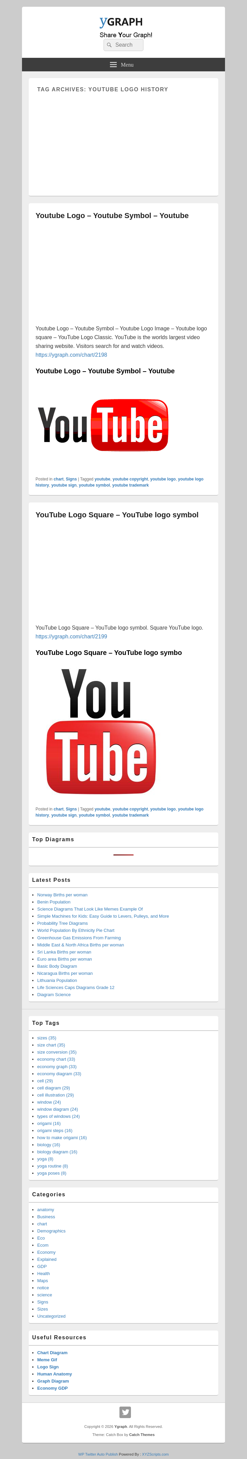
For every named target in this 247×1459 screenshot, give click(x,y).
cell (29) (45, 1080)
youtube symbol (94, 485)
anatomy (45, 1209)
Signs (71, 479)
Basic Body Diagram (57, 966)
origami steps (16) (54, 1130)
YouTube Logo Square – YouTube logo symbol (117, 515)
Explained (47, 1259)
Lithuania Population (57, 980)
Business (46, 1216)
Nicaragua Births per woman (65, 973)
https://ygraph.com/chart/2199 (71, 636)
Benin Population (53, 901)
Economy (46, 1252)
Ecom (42, 1245)
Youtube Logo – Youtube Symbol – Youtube (112, 215)
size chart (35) (51, 1045)
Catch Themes (142, 1435)
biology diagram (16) (57, 1151)
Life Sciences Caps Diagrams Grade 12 (75, 987)
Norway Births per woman (62, 894)
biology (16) (48, 1144)
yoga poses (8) (51, 1173)
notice (43, 1287)
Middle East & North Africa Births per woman (80, 944)
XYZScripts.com (155, 1454)
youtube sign (64, 485)
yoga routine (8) (52, 1166)
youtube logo (163, 479)
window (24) (49, 1102)
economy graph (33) (56, 1066)
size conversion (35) (56, 1052)
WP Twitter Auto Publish (98, 1454)
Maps (42, 1280)
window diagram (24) (57, 1109)
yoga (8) (45, 1158)
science (44, 1294)
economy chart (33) (56, 1059)
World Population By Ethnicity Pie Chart (75, 930)
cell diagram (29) (53, 1087)
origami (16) (49, 1123)
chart (58, 479)
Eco (41, 1238)
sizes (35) (46, 1037)
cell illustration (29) (55, 1095)
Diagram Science (54, 994)
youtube (102, 479)
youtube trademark (130, 485)
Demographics (51, 1230)
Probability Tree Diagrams (62, 923)
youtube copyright (130, 479)
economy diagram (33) (59, 1073)
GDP (42, 1266)
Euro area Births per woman (64, 959)
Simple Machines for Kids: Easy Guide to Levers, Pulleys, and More (103, 916)
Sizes (42, 1309)
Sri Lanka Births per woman (64, 952)
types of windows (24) (58, 1116)
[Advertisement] (123, 140)
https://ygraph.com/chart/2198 (71, 355)
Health (43, 1273)
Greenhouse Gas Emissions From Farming (79, 937)
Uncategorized (51, 1316)
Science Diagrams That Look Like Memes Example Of (90, 909)
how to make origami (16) (62, 1137)
